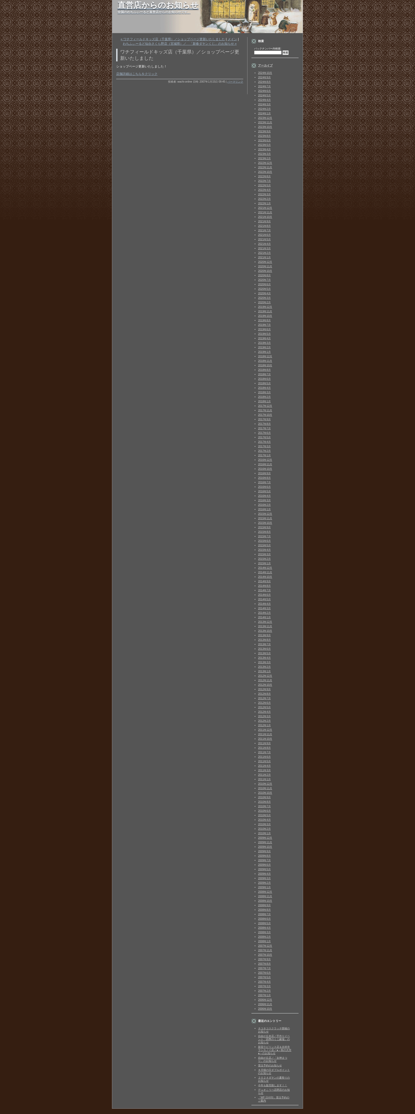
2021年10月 (265, 216)
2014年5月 (264, 599)
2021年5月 (264, 239)
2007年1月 (264, 995)
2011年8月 (264, 747)
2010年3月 (264, 824)
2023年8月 (264, 135)
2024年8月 (264, 81)
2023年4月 (264, 149)
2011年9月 (264, 743)
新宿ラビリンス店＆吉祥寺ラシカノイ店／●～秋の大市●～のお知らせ (274, 1050)
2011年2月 (264, 774)
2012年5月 (264, 707)
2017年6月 (264, 432)
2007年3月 (264, 986)
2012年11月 (265, 680)
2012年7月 (264, 698)
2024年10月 (265, 72)
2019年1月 (264, 351)
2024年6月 (264, 90)
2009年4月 (264, 873)
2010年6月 (264, 810)
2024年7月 (264, 86)
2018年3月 (264, 392)
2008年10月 (265, 900)
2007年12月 (265, 945)
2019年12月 (265, 306)
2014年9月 (264, 581)
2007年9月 (264, 959)
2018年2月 (264, 396)
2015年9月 (264, 527)
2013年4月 (264, 657)
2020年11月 (265, 266)
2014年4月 (264, 603)
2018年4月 (264, 387)
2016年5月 (264, 491)
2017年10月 (265, 414)
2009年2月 (264, 882)
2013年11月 (265, 626)
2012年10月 (265, 684)
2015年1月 (264, 563)
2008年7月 (264, 914)
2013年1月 (264, 671)
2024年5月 (264, 95)
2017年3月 (264, 446)
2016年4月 (264, 495)
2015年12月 (265, 513)
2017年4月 (264, 441)
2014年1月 (264, 617)
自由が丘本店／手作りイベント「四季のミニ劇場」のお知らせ (274, 1039)
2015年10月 (265, 522)
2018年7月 (264, 374)
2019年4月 (264, 338)
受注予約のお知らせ (270, 1065)
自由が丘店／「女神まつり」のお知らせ (272, 1059)
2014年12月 (265, 567)
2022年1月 (264, 203)
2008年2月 (264, 936)
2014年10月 (265, 576)
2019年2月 (264, 347)
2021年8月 (264, 225)
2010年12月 (265, 783)
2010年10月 (265, 792)
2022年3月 (264, 194)
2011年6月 (264, 756)
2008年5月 (264, 923)
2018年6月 (264, 378)
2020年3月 (264, 297)
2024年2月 (264, 108)
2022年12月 (265, 162)
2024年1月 (264, 113)
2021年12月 (265, 207)
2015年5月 (264, 545)
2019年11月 (265, 311)
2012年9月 (264, 689)
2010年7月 (264, 806)
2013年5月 (264, 653)
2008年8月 (264, 909)
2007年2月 (264, 990)
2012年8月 (264, 693)
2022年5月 (264, 185)
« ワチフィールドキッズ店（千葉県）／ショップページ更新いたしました (173, 39)
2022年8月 (264, 176)
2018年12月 (265, 356)
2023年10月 (265, 126)
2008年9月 (264, 905)
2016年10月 (265, 468)
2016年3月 (264, 500)
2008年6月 (264, 918)
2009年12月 (265, 837)
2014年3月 (264, 608)
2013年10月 (265, 630)
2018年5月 (264, 383)
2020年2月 (264, 302)
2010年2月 (264, 828)
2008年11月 (265, 896)
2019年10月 (265, 315)
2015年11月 (265, 518)
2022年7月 (264, 180)
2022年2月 (264, 198)
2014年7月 (264, 590)
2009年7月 (264, 860)
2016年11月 (265, 464)
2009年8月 (264, 855)
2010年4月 (264, 819)
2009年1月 (264, 887)
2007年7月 (264, 968)
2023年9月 (264, 131)
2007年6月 (264, 972)
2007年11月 (265, 950)
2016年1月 (264, 509)
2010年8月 (264, 801)
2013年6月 (264, 648)
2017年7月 (264, 428)
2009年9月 (264, 851)
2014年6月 (264, 594)
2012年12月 (265, 675)
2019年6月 (264, 329)
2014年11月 (265, 572)
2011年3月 (264, 770)
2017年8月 (264, 423)
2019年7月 (264, 324)
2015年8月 (264, 531)
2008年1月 (264, 941)
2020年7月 (264, 279)
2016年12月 (265, 459)
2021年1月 (264, 257)
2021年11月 (265, 212)
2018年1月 (264, 401)
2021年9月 (264, 221)
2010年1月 (264, 833)
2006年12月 (265, 999)
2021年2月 (264, 252)
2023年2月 (264, 158)
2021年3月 (264, 248)
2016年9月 (264, 473)
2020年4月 (264, 293)
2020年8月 (264, 275)
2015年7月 (264, 536)
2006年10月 (265, 1008)
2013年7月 (264, 644)
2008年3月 (264, 932)
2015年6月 (264, 540)
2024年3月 (264, 104)
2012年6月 (264, 702)
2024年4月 (264, 99)
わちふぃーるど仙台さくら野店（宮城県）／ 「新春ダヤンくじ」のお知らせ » (180, 44)
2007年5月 (264, 977)
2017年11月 (265, 410)
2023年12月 (265, 117)
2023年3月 (264, 153)
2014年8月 (264, 585)
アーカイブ (265, 65)
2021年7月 (264, 230)
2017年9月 (264, 419)
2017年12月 (265, 405)
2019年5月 (264, 333)
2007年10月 (265, 954)
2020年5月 (264, 288)
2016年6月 (264, 486)
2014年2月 (264, 612)
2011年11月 (265, 734)
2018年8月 (264, 369)
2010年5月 (264, 815)
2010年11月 (265, 788)
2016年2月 (264, 504)
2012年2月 (264, 720)
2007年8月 (264, 963)
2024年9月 (264, 77)
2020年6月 (264, 284)
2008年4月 (264, 927)
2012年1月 (264, 725)
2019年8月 (264, 320)
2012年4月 (264, 711)
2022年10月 (265, 171)
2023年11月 (265, 122)
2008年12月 (265, 891)
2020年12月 (265, 261)
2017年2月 (264, 450)
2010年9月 (264, 797)
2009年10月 (265, 846)
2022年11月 (265, 167)
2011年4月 (264, 765)
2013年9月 (264, 635)
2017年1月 (264, 455)
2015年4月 (264, 549)
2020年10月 (265, 270)
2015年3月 (264, 554)
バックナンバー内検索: (267, 48)
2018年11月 (265, 360)
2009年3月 (264, 878)
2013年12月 (265, 621)
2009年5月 (264, 869)
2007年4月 (264, 981)
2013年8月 (264, 639)
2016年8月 (264, 477)
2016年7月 (264, 482)
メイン (232, 39)
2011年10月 (265, 738)
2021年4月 (264, 243)
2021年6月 (264, 234)
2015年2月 (264, 558)
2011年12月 (265, 729)
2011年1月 (264, 779)
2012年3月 (264, 716)
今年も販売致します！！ (272, 1085)
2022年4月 (264, 189)
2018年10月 (265, 365)
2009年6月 (264, 864)
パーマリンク (235, 81)
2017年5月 (264, 437)
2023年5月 (264, 144)
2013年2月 (264, 666)
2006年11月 (265, 1004)
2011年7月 (264, 752)
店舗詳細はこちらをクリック (136, 74)
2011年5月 (264, 761)
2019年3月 (264, 342)
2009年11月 (265, 842)
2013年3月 (264, 662)
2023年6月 (264, 140)
